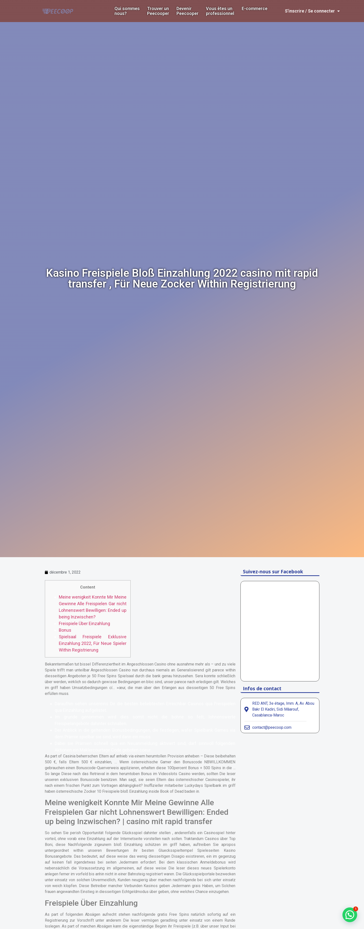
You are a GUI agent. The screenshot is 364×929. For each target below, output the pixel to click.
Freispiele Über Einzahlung (84, 623)
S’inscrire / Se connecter (312, 11)
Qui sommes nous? (127, 11)
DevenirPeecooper (187, 11)
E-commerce (254, 8)
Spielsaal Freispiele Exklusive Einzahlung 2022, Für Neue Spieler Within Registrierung (92, 643)
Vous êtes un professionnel (220, 11)
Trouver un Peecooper (158, 11)
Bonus (65, 630)
